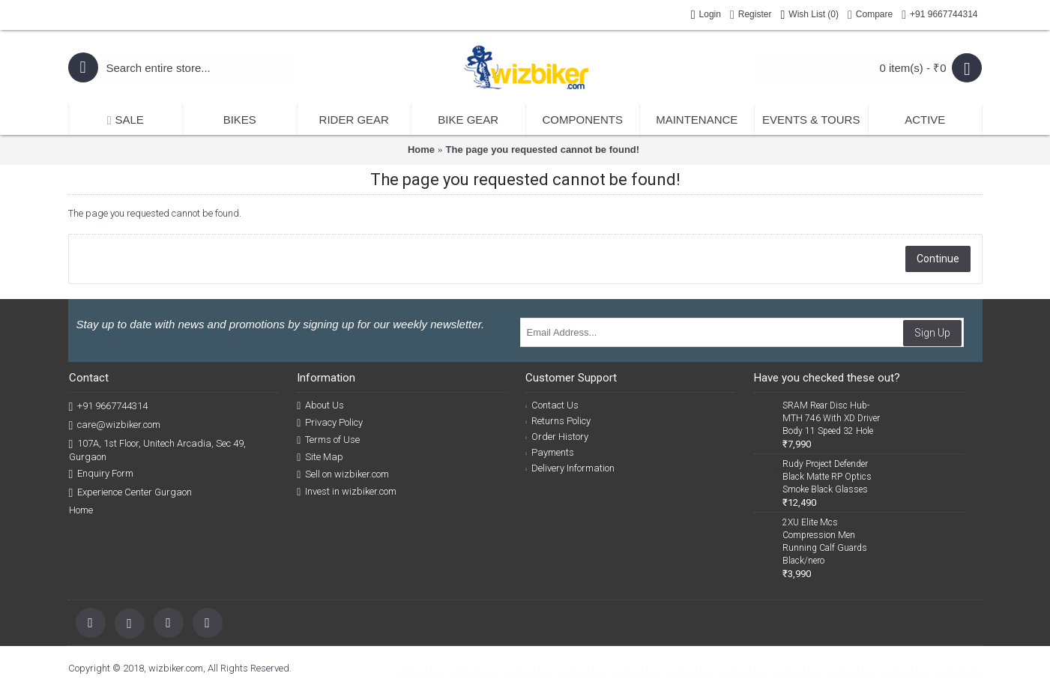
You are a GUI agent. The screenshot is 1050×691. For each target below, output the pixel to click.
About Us (320, 405)
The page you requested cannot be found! (543, 149)
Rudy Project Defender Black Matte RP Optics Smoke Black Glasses (827, 477)
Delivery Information (570, 468)
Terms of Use (328, 440)
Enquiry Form (101, 474)
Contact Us (552, 405)
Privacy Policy (330, 423)
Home (421, 149)
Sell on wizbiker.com (343, 474)
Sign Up (932, 333)
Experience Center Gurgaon (131, 493)
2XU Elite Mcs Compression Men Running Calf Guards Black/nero (824, 541)
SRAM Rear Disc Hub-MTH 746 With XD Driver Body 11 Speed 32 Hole (831, 418)
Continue (938, 259)
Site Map (320, 457)
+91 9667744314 (108, 406)
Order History (556, 436)
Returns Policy (558, 420)
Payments (549, 452)
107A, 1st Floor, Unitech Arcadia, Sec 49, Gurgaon (158, 449)
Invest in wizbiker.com (346, 492)
